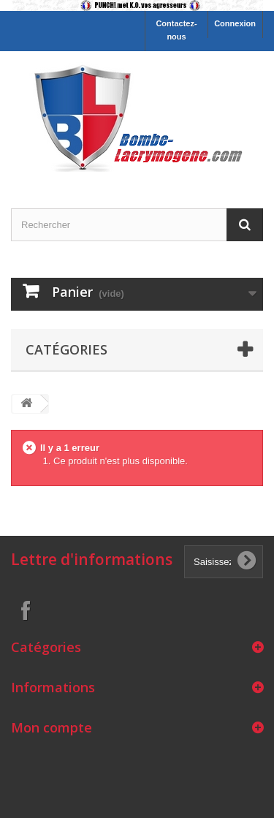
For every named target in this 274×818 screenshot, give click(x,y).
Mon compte (51, 727)
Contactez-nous (176, 30)
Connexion (235, 23)
